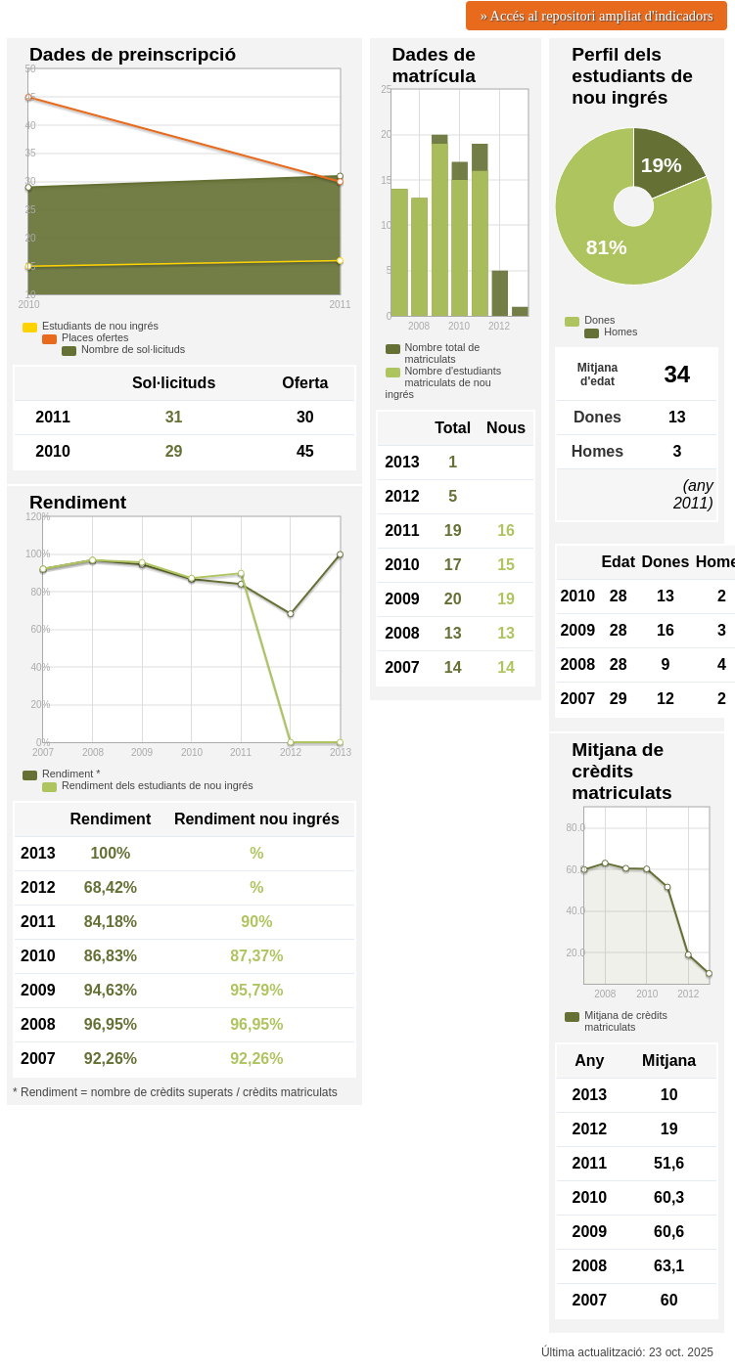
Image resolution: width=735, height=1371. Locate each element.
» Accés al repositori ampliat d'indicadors (597, 15)
